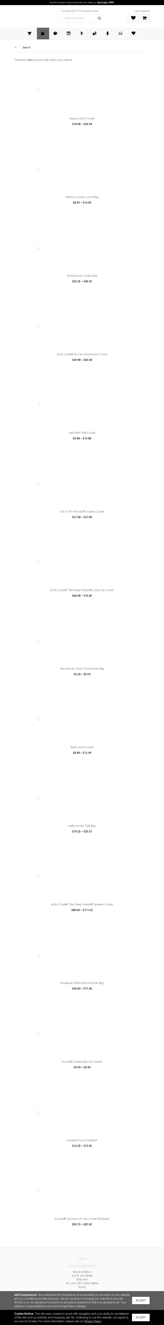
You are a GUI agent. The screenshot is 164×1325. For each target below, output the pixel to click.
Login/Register (142, 11)
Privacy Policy (93, 1321)
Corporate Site (68, 11)
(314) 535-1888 (105, 2)
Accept (141, 1300)
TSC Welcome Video (88, 11)
